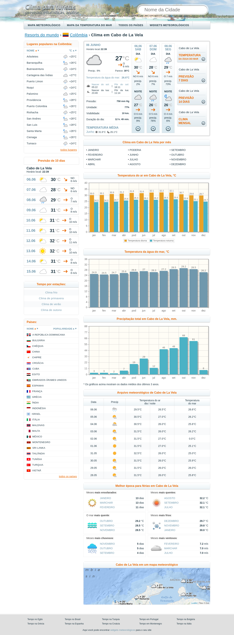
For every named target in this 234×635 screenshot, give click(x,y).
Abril (91, 164)
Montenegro (41, 442)
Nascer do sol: (100, 84)
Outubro (177, 154)
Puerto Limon (35, 81)
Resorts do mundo (42, 35)
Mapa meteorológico (44, 25)
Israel (36, 414)
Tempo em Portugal (148, 619)
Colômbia (79, 35)
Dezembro (178, 164)
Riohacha (32, 112)
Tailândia (38, 453)
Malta (36, 431)
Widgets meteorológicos (169, 25)
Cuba (35, 368)
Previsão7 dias (186, 78)
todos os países (68, 476)
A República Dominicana (48, 334)
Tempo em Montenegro (150, 623)
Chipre (36, 357)
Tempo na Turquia (111, 619)
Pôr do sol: (121, 84)
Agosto (135, 164)
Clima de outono (51, 309)
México (37, 436)
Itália (36, 419)
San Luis (32, 124)
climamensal (185, 121)
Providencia (34, 100)
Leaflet (194, 603)
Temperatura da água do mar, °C (146, 251)
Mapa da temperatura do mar (89, 25)
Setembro (178, 150)
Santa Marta (34, 131)
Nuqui (30, 87)
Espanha (38, 385)
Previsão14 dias (186, 99)
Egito (36, 374)
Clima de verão (51, 304)
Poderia (135, 150)
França (37, 391)
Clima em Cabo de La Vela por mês (147, 142)
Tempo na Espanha (74, 623)
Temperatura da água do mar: (103, 77)
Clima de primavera (51, 298)
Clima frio (51, 292)
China (36, 351)
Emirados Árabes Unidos (49, 380)
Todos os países (130, 25)
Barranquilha (34, 62)
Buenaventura (35, 69)
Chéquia (37, 346)
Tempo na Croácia (111, 623)
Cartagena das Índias (40, 75)
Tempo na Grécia (35, 623)
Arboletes (32, 56)
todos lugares (68, 149)
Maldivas (38, 425)
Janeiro (93, 150)
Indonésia (39, 408)
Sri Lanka (38, 448)
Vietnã (36, 470)
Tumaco (31, 143)
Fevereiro (95, 154)
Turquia (37, 464)
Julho (134, 159)
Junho (90, 131)
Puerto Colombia (37, 106)
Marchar (94, 159)
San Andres (34, 118)
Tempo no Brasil (72, 619)
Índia (35, 402)
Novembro (178, 159)
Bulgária (38, 340)
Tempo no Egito (35, 619)
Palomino (32, 93)
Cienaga (32, 137)
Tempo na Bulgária (186, 619)
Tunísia (37, 459)
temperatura (190, 57)
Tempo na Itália (184, 623)
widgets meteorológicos (122, 630)
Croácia (38, 363)
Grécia (37, 397)
